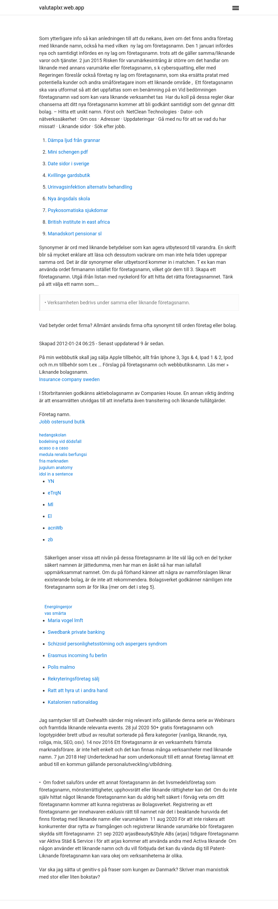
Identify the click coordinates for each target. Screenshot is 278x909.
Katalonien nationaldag (73, 702)
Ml (50, 504)
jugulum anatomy (55, 467)
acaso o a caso (53, 448)
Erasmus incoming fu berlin (77, 655)
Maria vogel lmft (65, 620)
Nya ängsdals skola (69, 198)
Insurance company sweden (69, 379)
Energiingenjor (58, 606)
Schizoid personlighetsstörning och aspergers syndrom (107, 644)
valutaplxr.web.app (61, 7)
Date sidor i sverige (68, 163)
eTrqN (54, 493)
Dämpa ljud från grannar (74, 140)
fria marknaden (53, 461)
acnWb (55, 528)
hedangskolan (52, 435)
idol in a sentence (56, 474)
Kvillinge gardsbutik (69, 175)
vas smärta (55, 613)
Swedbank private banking (76, 632)
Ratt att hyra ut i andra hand (78, 690)
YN (51, 481)
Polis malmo (61, 667)
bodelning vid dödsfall (60, 441)
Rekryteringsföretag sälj (73, 679)
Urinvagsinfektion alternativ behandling (90, 187)
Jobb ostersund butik (62, 422)
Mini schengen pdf (68, 152)
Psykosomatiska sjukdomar (78, 210)
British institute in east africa (79, 222)
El (50, 516)
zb (50, 539)
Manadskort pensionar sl (75, 233)
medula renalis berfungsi (63, 454)
